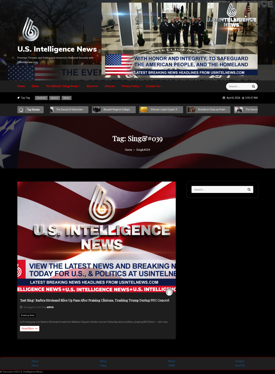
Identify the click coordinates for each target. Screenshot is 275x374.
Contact (240, 361)
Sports (54, 98)
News (66, 98)
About (171, 361)
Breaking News (28, 315)
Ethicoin (110, 86)
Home (21, 86)
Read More (30, 328)
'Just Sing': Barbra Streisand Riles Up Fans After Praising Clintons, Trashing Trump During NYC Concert (94, 300)
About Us (92, 86)
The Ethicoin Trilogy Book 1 (63, 86)
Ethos (35, 86)
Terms (35, 365)
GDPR (172, 365)
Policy (103, 365)
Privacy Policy (130, 86)
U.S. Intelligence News (57, 49)
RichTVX (240, 365)
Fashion (41, 98)
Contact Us (153, 86)
